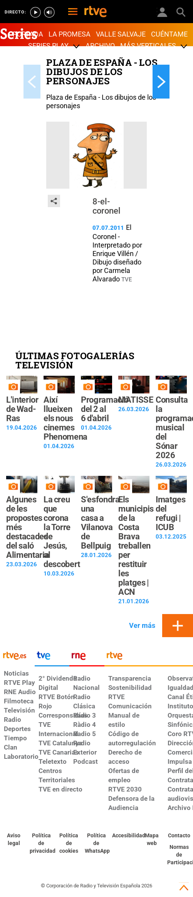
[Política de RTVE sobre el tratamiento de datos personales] (42, 843)
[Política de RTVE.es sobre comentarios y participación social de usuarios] (179, 855)
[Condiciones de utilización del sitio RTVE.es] (14, 839)
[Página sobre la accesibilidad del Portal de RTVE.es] (124, 836)
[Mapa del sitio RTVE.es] (152, 839)
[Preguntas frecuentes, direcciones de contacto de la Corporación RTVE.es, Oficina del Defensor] (179, 836)
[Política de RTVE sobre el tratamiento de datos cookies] (69, 843)
